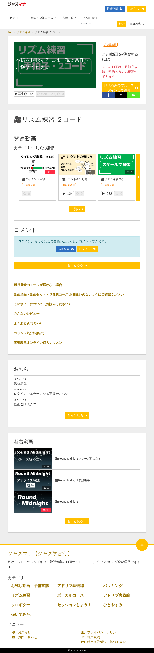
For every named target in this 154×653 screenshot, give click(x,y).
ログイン (136, 8)
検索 (122, 23)
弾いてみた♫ (22, 615)
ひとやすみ (112, 605)
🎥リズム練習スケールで (117, 179)
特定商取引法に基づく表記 (104, 642)
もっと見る (77, 416)
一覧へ (77, 209)
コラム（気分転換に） (30, 333)
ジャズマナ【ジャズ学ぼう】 (40, 553)
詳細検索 (137, 23)
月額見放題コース (43, 17)
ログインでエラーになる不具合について (43, 394)
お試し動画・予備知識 (30, 586)
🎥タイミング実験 (33, 179)
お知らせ (90, 17)
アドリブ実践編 (116, 596)
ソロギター (20, 605)
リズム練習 (23, 32)
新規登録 (115, 8)
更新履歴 (20, 383)
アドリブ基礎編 (70, 586)
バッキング (112, 586)
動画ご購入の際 (25, 404)
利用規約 (91, 637)
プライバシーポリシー (101, 632)
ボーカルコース (70, 596)
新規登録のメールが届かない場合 (38, 285)
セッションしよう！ (74, 605)
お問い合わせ (25, 637)
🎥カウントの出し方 (74, 179)
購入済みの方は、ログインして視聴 (121, 88)
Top (10, 32)
